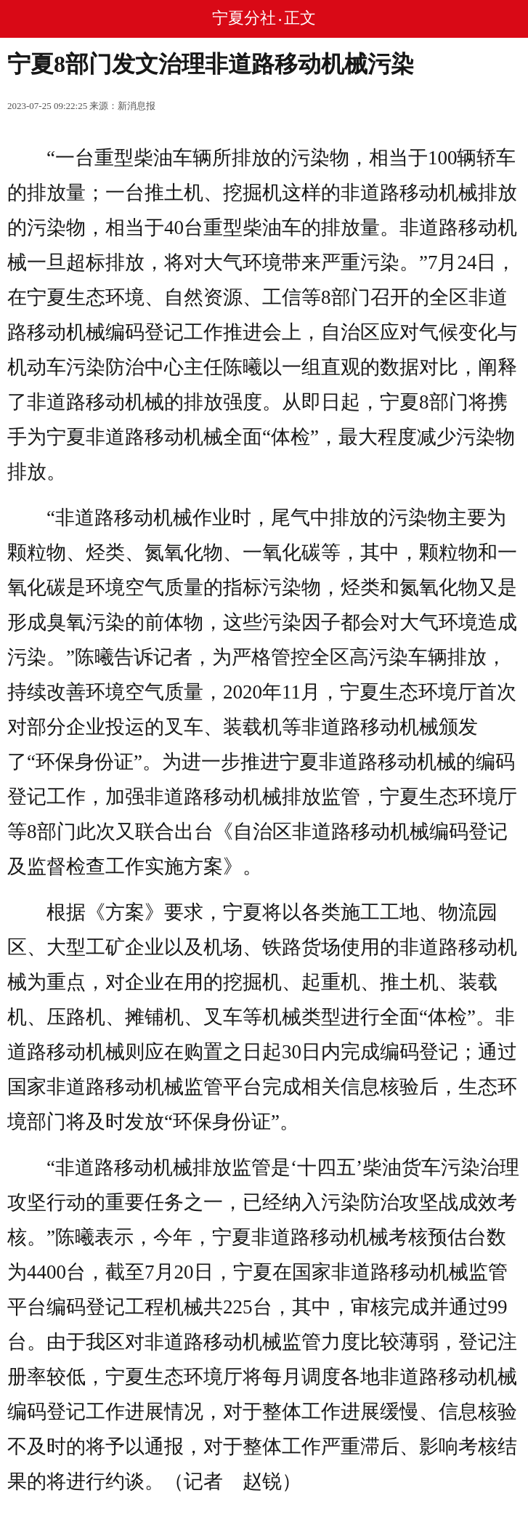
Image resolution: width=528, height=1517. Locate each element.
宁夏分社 (244, 18)
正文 (300, 18)
